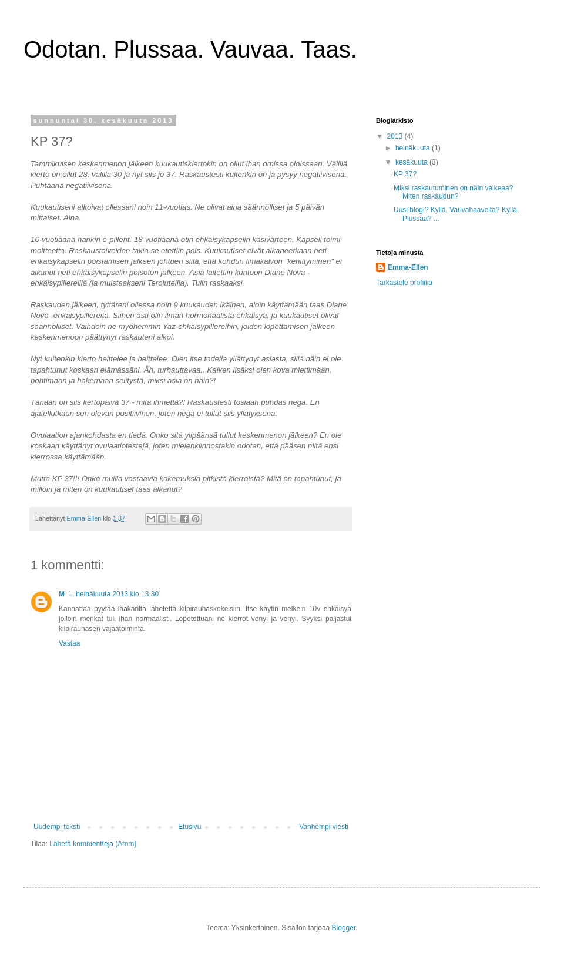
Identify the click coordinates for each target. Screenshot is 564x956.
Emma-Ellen (408, 267)
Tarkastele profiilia (404, 283)
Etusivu (189, 827)
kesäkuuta (412, 162)
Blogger (344, 928)
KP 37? (405, 174)
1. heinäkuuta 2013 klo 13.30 (113, 594)
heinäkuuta (413, 148)
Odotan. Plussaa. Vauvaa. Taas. (190, 49)
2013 (396, 136)
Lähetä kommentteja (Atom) (92, 844)
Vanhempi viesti (323, 827)
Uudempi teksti (56, 827)
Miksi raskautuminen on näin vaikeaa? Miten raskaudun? (453, 192)
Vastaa (69, 643)
